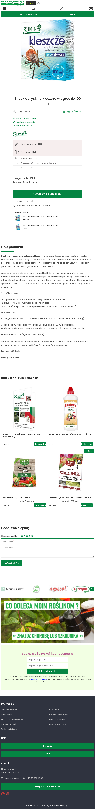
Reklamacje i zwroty (10, 729)
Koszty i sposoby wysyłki (12, 719)
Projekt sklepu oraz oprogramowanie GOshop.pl (47, 805)
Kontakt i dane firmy (58, 719)
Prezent (24, 152)
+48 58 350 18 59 (34, 778)
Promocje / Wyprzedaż (27, 14)
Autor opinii (8, 541)
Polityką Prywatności (39, 679)
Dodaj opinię (11, 562)
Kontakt (73, 14)
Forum (47, 753)
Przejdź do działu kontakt (47, 786)
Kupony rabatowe (57, 724)
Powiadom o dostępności (47, 193)
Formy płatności (8, 724)
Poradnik (47, 746)
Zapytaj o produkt (25, 201)
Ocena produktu (9, 536)
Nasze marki (6, 714)
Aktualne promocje (10, 709)
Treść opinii (8, 548)
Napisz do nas (12, 778)
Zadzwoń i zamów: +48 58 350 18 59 (34, 205)
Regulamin (54, 709)
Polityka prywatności (58, 714)
